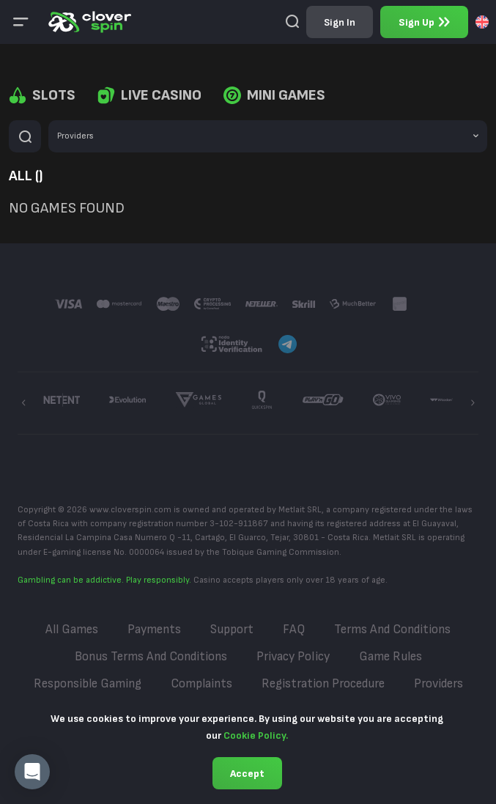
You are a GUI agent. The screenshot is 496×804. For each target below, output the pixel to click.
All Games (71, 629)
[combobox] (482, 22)
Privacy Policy (293, 656)
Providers (438, 683)
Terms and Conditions (392, 629)
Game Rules (390, 656)
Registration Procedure (323, 683)
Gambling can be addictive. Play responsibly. (104, 580)
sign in (339, 22)
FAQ (294, 629)
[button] (32, 771)
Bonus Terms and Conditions (151, 656)
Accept (247, 773)
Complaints (201, 683)
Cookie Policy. (255, 735)
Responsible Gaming (87, 683)
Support (231, 629)
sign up (424, 22)
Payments (154, 629)
